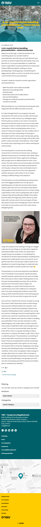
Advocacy (4, 506)
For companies (5, 443)
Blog (5, 371)
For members (5, 500)
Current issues (23, 19)
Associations (5, 503)
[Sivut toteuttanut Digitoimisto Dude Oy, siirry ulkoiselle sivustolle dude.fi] (20, 523)
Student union (5, 496)
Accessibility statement (8, 450)
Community (4, 510)
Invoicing (4, 436)
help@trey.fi (5, 426)
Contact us (4, 446)
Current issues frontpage (8, 374)
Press (3, 439)
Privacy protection (7, 453)
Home (14, 19)
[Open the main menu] (38, 3)
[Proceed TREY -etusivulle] (6, 518)
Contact (3, 513)
